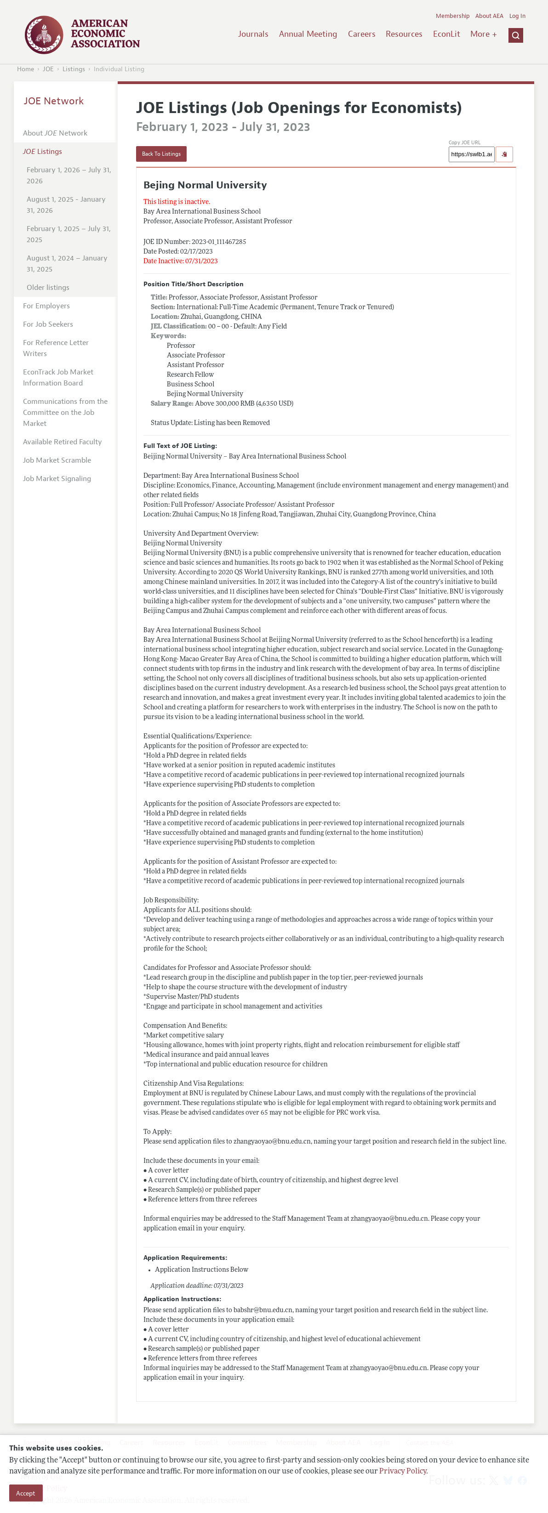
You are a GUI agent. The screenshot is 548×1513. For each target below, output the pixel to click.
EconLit (446, 34)
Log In (517, 16)
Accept (25, 1493)
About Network (55, 133)
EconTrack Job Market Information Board (58, 378)
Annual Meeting (308, 34)
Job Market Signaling (57, 478)
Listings (74, 69)
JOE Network (54, 101)
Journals (253, 34)
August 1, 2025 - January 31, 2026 (66, 205)
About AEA (489, 16)
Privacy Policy (402, 1471)
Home (25, 69)
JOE (48, 69)
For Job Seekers (48, 324)
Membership (453, 16)
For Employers (46, 306)
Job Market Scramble (57, 460)
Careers (362, 34)
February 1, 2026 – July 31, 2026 (69, 175)
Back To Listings (161, 154)
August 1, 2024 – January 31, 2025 (67, 264)
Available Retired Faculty (62, 442)
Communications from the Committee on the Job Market (65, 412)
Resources (404, 34)
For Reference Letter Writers (56, 348)
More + (483, 34)
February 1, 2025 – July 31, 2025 (69, 234)
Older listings (48, 287)
